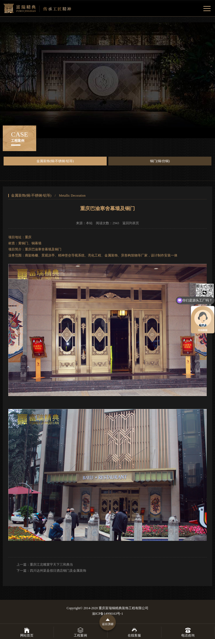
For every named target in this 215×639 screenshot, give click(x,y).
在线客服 (134, 632)
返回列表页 (130, 223)
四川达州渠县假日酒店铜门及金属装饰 (58, 571)
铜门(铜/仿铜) (160, 161)
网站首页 (26, 632)
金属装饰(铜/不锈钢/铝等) (55, 161)
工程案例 (80, 632)
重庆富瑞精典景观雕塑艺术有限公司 (37, 8)
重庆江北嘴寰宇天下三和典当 (51, 564)
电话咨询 (188, 632)
